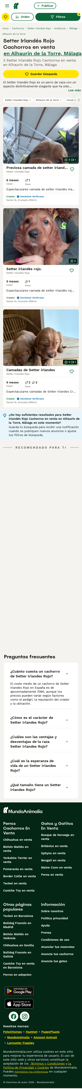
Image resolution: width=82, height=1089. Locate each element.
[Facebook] (13, 1016)
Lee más (74, 90)
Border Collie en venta (19, 876)
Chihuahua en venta (17, 840)
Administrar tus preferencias (31, 1071)
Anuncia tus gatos (54, 961)
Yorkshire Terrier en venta (17, 860)
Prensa (46, 932)
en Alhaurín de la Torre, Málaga (43, 53)
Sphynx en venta (53, 853)
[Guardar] (72, 169)
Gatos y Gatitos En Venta (57, 826)
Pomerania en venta (18, 869)
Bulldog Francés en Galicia (17, 954)
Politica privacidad (54, 918)
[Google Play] (19, 991)
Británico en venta (54, 846)
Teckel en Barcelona (18, 916)
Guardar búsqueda (41, 74)
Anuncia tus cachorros (57, 954)
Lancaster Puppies (20, 1043)
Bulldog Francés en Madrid (17, 925)
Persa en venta (52, 874)
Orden (22, 17)
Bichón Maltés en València (15, 936)
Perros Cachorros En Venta (16, 828)
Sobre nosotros (52, 911)
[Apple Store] (19, 1003)
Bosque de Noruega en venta (57, 837)
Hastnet (31, 1032)
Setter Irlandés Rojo (18, 100)
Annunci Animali (45, 1037)
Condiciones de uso (55, 940)
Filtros (65, 16)
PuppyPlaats (50, 1032)
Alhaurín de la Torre (49, 100)
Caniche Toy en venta (19, 890)
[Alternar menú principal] (7, 6)
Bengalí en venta (53, 860)
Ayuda (45, 925)
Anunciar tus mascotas (57, 947)
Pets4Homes (12, 1032)
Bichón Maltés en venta (15, 849)
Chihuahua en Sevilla (18, 945)
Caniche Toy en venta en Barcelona (19, 965)
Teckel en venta (15, 883)
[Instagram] (24, 1016)
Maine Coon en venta (56, 867)
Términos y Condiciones (47, 1063)
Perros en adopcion (17, 974)
